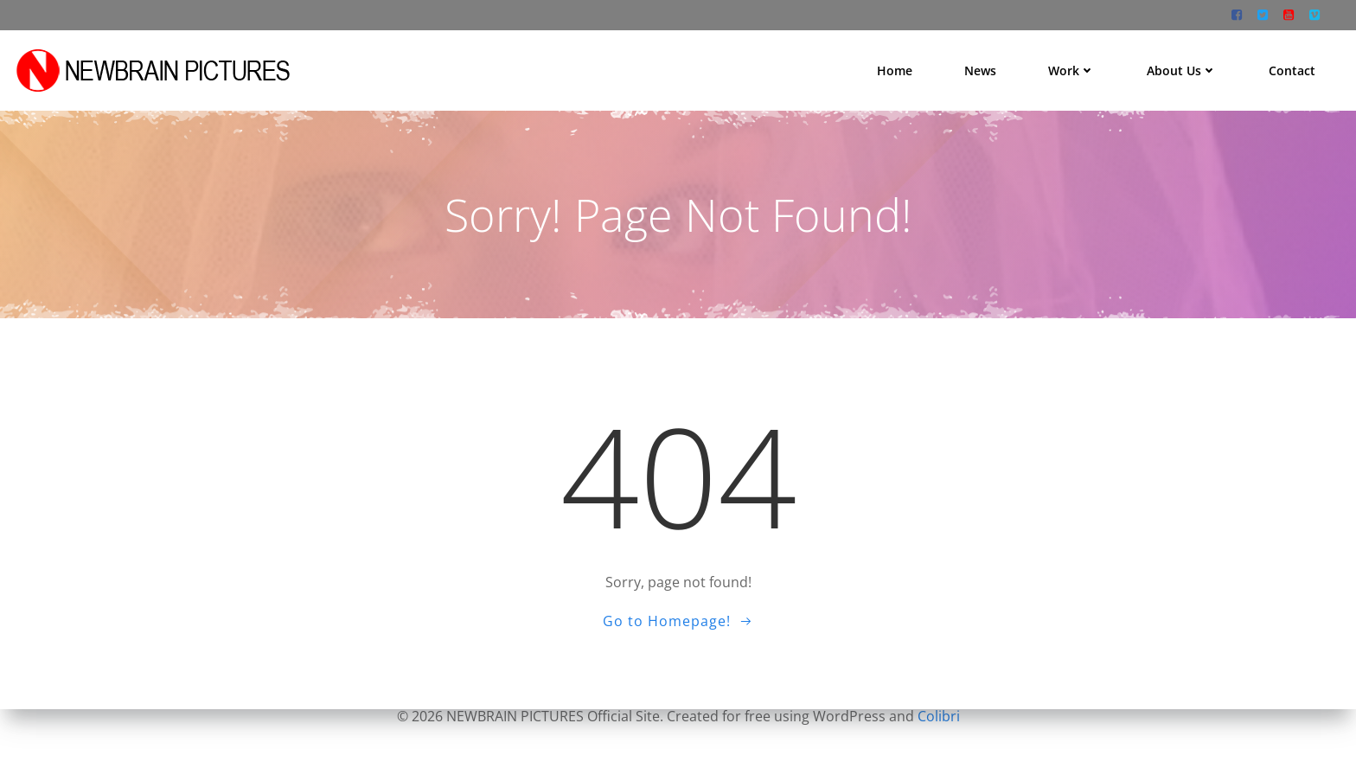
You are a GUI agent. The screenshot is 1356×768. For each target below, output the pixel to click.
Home (896, 69)
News (982, 69)
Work (1073, 69)
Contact (1293, 69)
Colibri (939, 716)
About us (1183, 69)
